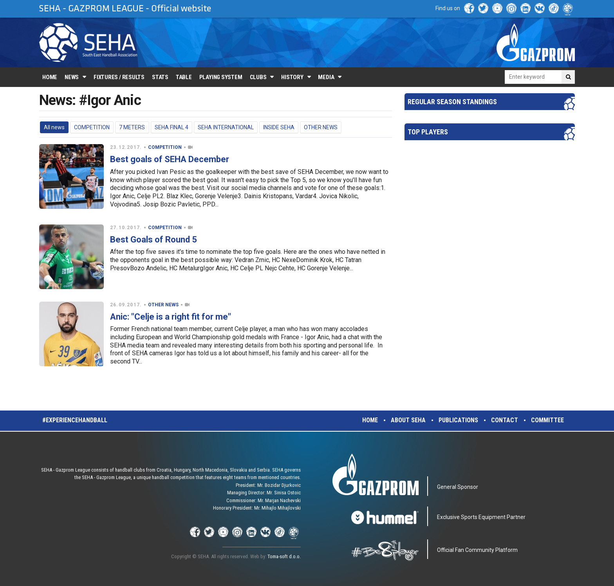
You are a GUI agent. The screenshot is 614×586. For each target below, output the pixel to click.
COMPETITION (92, 127)
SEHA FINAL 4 (171, 127)
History (292, 77)
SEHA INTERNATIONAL (226, 127)
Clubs (258, 77)
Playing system (220, 77)
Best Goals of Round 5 (153, 239)
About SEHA (408, 420)
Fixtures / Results (119, 77)
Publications (458, 420)
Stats (160, 77)
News (72, 77)
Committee (547, 420)
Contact (504, 420)
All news (54, 127)
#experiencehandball (74, 420)
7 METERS (132, 127)
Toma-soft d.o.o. (284, 556)
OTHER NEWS (321, 127)
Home (49, 77)
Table (184, 77)
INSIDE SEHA (278, 127)
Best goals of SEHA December (169, 159)
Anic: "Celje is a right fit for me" (170, 317)
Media (326, 77)
